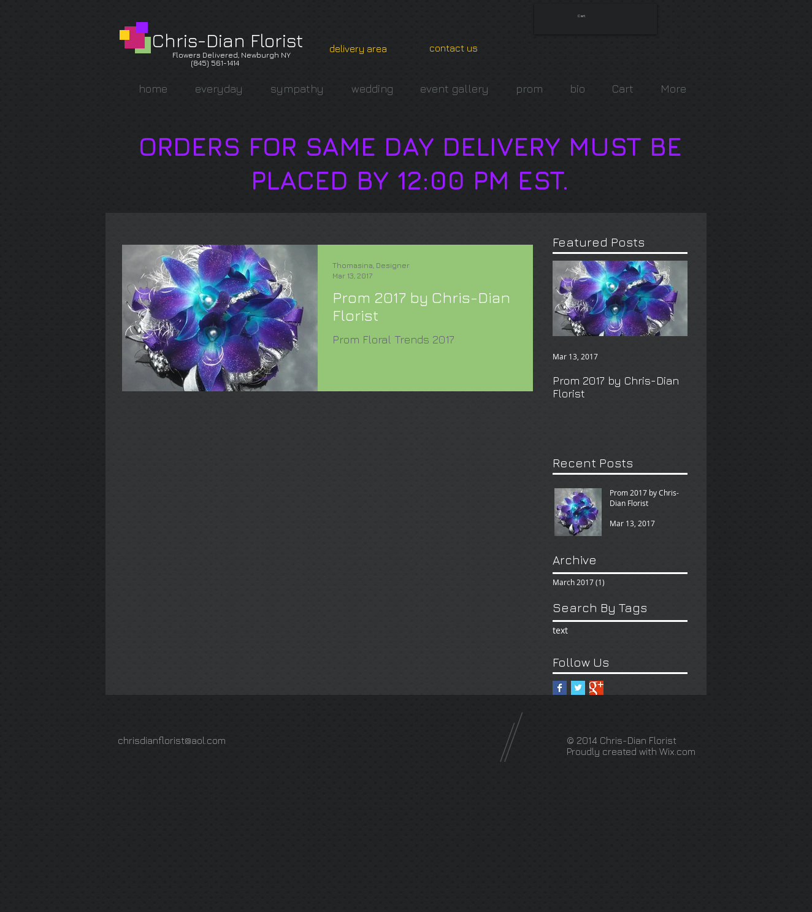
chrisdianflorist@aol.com (172, 740)
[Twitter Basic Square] (578, 688)
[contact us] (453, 48)
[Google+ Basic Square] (596, 688)
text (560, 630)
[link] (585, 15)
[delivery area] (358, 48)
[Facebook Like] (337, 735)
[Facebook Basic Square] (560, 688)
